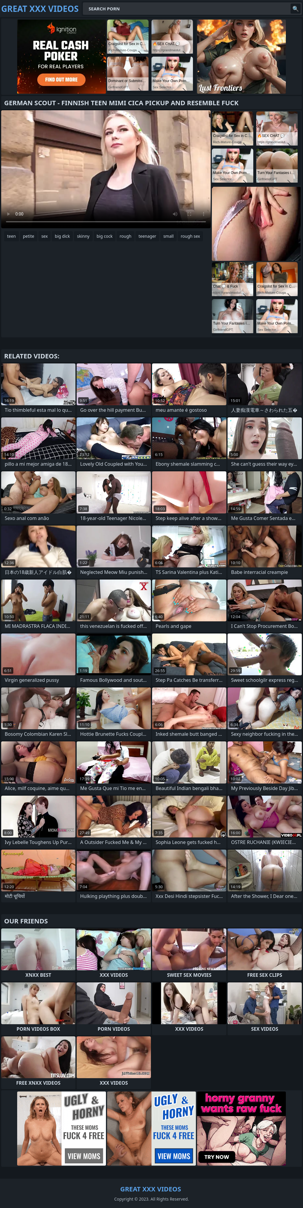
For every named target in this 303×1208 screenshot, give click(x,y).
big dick (62, 236)
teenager (147, 236)
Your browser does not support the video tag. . (106, 169)
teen (11, 236)
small (168, 236)
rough (125, 236)
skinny (83, 236)
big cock (105, 236)
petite (28, 236)
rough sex (190, 236)
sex (44, 236)
